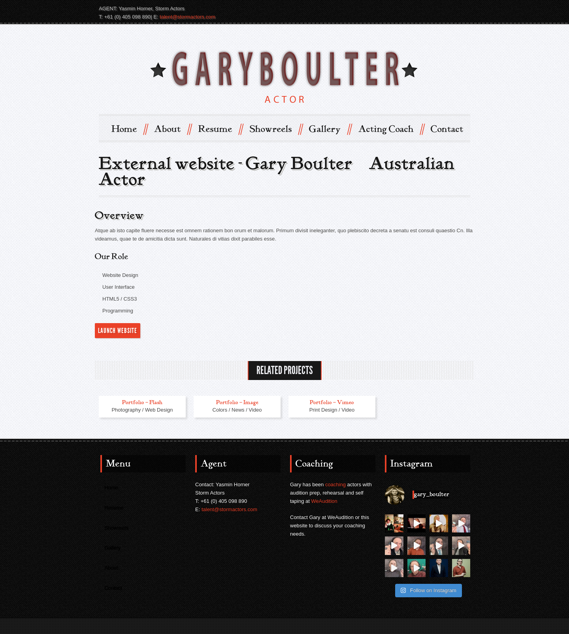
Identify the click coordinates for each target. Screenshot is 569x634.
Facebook (449, 8)
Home (129, 128)
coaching (335, 484)
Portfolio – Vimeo (332, 402)
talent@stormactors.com (187, 17)
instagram (463, 8)
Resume (220, 128)
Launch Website (117, 330)
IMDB (420, 8)
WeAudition (324, 501)
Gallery (330, 128)
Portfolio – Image (237, 402)
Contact (447, 129)
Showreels (276, 128)
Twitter (435, 8)
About (172, 128)
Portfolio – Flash (142, 402)
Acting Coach (391, 128)
